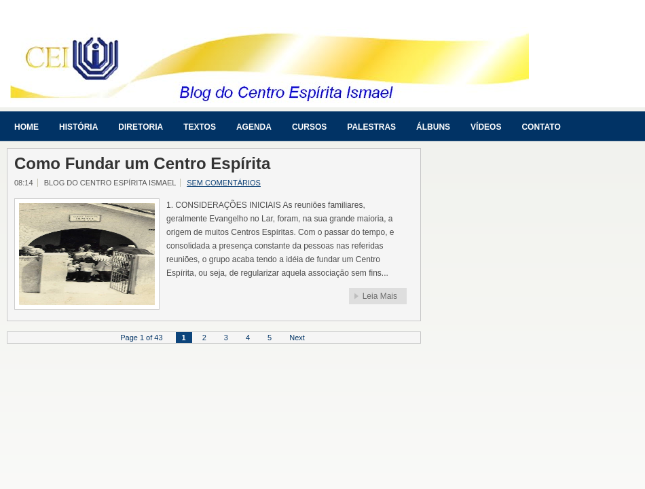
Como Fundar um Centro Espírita (142, 164)
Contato (540, 127)
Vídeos (486, 127)
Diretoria (140, 127)
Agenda (254, 127)
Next (297, 337)
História (78, 127)
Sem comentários (224, 183)
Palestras (371, 127)
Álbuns (433, 127)
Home (26, 127)
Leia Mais (380, 296)
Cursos (309, 127)
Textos (199, 127)
